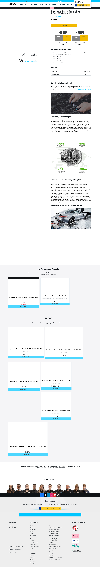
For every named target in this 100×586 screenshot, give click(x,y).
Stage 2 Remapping (54, 552)
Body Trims (33, 548)
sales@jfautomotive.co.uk (15, 544)
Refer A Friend (52, 563)
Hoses (31, 566)
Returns (51, 574)
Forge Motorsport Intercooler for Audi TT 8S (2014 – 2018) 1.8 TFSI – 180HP (27, 361)
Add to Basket (70, 25)
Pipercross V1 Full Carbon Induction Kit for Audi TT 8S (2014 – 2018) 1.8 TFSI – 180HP (29, 462)
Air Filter (32, 544)
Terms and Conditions (54, 578)
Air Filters (32, 546)
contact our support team (57, 92)
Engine (32, 552)
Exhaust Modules (34, 555)
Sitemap (51, 570)
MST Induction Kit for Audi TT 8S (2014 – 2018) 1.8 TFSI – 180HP (59, 394)
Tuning (51, 568)
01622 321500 (12, 546)
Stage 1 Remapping (54, 550)
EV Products (33, 553)
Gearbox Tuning (34, 561)
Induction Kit (33, 568)
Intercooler (33, 570)
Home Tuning (33, 563)
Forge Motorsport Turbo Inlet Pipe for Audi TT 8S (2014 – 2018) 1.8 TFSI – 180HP (67, 362)
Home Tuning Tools (35, 565)
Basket (44, 1)
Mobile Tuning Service (54, 555)
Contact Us (52, 544)
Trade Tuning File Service (55, 565)
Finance (51, 561)
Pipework (32, 574)
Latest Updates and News (55, 546)
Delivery (51, 572)
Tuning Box (33, 579)
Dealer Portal (52, 566)
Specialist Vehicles (53, 559)
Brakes (32, 550)
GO (59, 527)
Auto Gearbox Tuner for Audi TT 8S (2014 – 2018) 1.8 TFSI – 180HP (24, 307)
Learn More (56, 8)
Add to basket (24, 317)
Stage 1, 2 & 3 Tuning (54, 548)
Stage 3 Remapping (54, 553)
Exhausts (32, 557)
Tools (31, 578)
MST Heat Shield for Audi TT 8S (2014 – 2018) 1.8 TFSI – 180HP (58, 425)
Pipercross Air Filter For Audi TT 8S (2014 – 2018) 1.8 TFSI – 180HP (24, 394)
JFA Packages (33, 572)
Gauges (32, 559)
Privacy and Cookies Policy (55, 576)
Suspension (33, 576)
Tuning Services (34, 581)
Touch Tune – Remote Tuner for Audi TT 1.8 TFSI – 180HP (58, 306)
